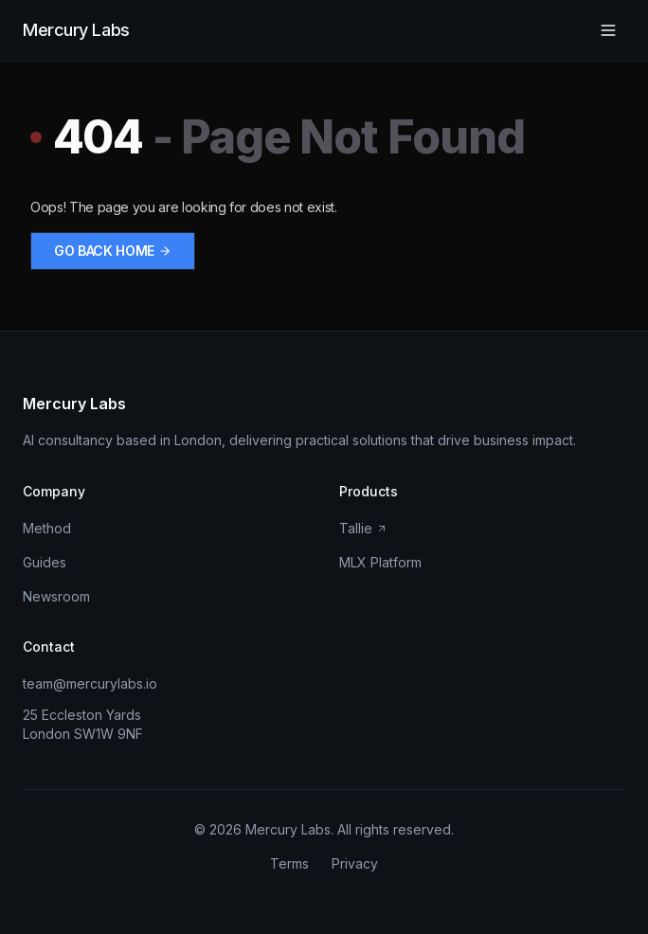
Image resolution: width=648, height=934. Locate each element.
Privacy (355, 863)
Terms (289, 863)
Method (47, 528)
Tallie (363, 528)
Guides (44, 562)
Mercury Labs (76, 30)
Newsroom (56, 596)
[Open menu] (608, 30)
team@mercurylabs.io (90, 683)
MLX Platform (380, 562)
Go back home (112, 250)
